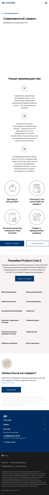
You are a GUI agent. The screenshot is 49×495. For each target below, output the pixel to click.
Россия (5, 455)
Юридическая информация (18, 462)
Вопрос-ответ (9, 442)
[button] (5, 416)
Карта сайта (5, 462)
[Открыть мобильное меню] (46, 3)
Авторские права (21, 466)
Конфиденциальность (8, 466)
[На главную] (8, 3)
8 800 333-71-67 (8, 383)
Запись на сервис (25, 279)
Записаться (11, 390)
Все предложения (10, 13)
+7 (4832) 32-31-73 (11, 436)
